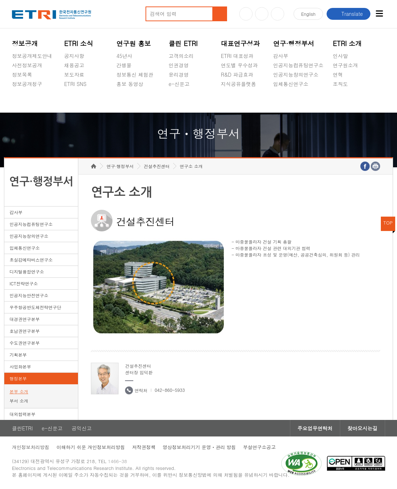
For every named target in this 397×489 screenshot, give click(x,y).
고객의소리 (181, 55)
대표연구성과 (240, 43)
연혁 (338, 74)
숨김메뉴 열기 (15, 92)
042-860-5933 (169, 390)
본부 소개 (18, 391)
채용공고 (74, 65)
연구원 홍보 (133, 43)
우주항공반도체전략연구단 (35, 307)
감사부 (280, 55)
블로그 (261, 14)
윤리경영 (179, 74)
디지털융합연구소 (26, 271)
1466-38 (117, 461)
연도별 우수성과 (239, 65)
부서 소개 (18, 401)
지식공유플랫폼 (238, 83)
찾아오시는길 (362, 428)
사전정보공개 (27, 65)
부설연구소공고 (259, 447)
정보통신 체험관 (134, 74)
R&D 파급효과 (237, 74)
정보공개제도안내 (32, 55)
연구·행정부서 (293, 43)
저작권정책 (144, 447)
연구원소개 (345, 65)
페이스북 (277, 14)
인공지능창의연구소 (295, 74)
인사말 (340, 55)
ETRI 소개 (347, 43)
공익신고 (179, 100)
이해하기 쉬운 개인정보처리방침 (90, 447)
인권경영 (179, 65)
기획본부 (18, 355)
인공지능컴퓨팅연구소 (298, 65)
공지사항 (74, 55)
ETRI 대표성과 (237, 55)
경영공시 (22, 100)
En (308, 14)
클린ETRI (22, 428)
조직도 (340, 83)
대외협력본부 (22, 414)
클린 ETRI (183, 43)
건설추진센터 (157, 166)
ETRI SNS (75, 83)
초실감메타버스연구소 (298, 100)
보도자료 (74, 74)
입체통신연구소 (290, 83)
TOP (388, 222)
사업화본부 (20, 366)
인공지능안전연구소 (28, 295)
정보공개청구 (27, 83)
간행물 (123, 65)
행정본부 (18, 378)
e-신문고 (179, 83)
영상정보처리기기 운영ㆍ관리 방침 (199, 447)
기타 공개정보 (349, 100)
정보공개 (25, 43)
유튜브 (246, 14)
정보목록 (22, 74)
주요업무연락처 (315, 428)
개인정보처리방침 (30, 447)
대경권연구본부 (24, 319)
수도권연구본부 (24, 343)
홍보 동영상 (129, 83)
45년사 (124, 55)
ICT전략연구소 (23, 283)
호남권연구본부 (24, 331)
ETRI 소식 (78, 43)
